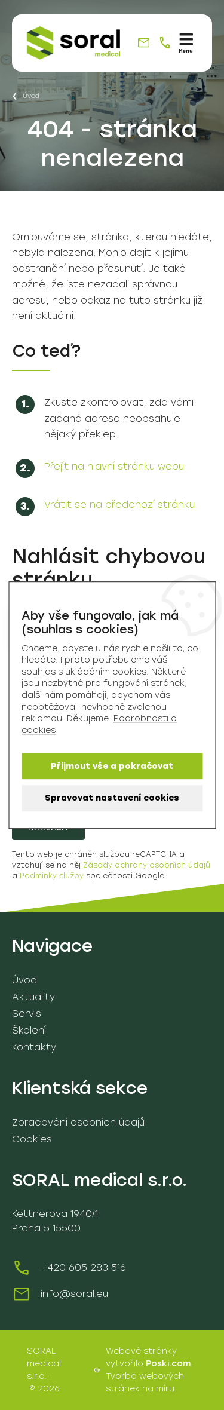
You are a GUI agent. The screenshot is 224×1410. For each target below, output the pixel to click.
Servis (26, 1013)
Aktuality (33, 997)
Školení (29, 1030)
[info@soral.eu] (143, 42)
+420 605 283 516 (83, 1267)
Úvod (31, 95)
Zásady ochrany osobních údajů (146, 865)
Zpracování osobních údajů (78, 1122)
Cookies (32, 1139)
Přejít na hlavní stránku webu (114, 466)
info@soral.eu (74, 1293)
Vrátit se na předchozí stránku (119, 504)
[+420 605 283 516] (164, 42)
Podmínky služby (52, 876)
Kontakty (34, 1047)
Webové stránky (141, 1351)
